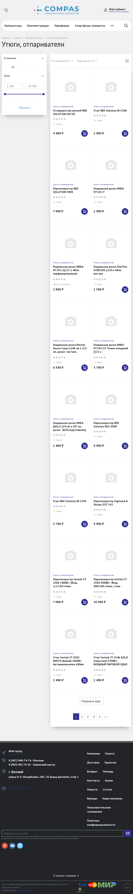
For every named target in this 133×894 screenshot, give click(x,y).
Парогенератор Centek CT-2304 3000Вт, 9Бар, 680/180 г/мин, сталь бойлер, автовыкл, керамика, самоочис (110, 586)
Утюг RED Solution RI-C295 (69, 501)
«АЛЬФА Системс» (25, 890)
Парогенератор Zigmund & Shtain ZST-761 (111, 502)
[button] (6, 10)
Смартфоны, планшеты (90, 25)
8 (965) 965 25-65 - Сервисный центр (32, 764)
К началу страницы (66, 875)
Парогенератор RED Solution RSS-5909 (106, 424)
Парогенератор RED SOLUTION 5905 (65, 190)
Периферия (62, 25)
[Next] (105, 716)
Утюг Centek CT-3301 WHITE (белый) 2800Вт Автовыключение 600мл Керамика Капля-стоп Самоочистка (68, 664)
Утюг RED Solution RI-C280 (110, 110)
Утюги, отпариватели (63, 106)
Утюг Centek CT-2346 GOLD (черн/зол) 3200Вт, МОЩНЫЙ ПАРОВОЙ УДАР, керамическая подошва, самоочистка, (111, 664)
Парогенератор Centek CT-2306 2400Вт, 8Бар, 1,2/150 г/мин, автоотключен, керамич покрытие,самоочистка (70, 586)
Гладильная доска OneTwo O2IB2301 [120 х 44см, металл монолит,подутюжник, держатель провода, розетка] (110, 275)
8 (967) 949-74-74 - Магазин (26, 760)
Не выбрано (16, 754)
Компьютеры (13, 25)
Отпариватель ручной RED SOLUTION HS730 (70, 112)
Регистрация (122, 11)
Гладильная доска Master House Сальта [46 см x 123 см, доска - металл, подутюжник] (70, 350)
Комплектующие (38, 25)
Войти (112, 11)
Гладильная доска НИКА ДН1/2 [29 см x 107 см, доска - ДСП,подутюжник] (69, 426)
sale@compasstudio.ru (20, 788)
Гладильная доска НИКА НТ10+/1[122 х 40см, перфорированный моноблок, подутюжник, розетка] (68, 273)
